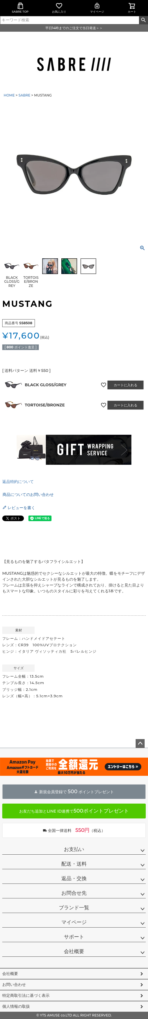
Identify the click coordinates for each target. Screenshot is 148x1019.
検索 (143, 20)
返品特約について (18, 481)
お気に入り (59, 7)
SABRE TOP (20, 7)
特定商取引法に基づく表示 (26, 995)
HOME (9, 95)
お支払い (74, 849)
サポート (74, 937)
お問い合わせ (14, 984)
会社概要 (74, 951)
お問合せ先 (74, 893)
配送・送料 (74, 864)
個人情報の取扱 (16, 1006)
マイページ (97, 7)
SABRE (24, 95)
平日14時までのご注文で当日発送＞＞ (74, 28)
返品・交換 (74, 878)
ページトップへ (140, 743)
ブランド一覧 (74, 908)
